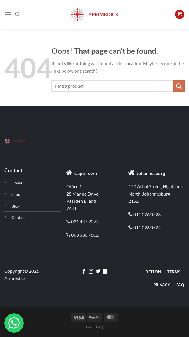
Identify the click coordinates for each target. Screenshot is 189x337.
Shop (15, 194)
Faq (100, 327)
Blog (15, 206)
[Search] (17, 14)
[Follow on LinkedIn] (105, 271)
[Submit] (179, 85)
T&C (88, 327)
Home (16, 182)
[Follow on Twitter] (98, 271)
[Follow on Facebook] (84, 271)
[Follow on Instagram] (91, 271)
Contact (18, 217)
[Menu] (7, 14)
